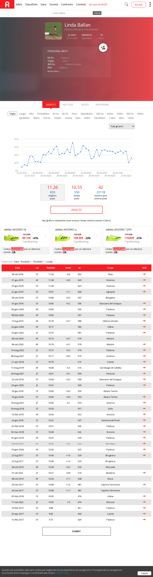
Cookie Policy (62, 574)
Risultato (51, 267)
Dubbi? (76, 531)
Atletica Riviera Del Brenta (81, 29)
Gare (43, 4)
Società (54, 4)
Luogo (49, 261)
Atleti (19, 4)
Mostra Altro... (53, 71)
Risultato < (39, 261)
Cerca (97, 13)
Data (16, 261)
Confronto (67, 4)
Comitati (81, 4)
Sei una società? (98, 4)
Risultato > (26, 261)
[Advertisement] (69, 88)
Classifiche (31, 4)
